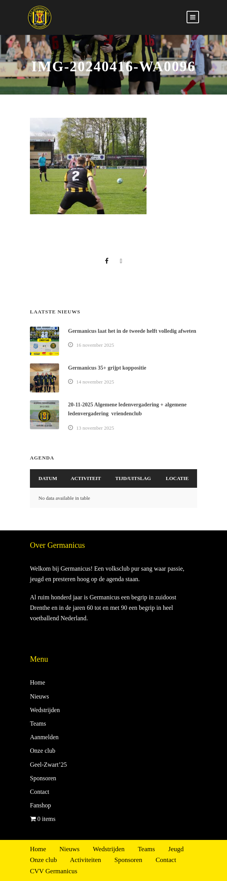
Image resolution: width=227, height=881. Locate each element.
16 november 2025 (95, 345)
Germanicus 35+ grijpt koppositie (107, 368)
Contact (39, 791)
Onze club (42, 750)
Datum (47, 478)
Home (37, 682)
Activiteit (86, 478)
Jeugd (176, 849)
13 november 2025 (95, 428)
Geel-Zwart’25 (48, 764)
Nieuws (39, 696)
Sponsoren (43, 778)
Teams (38, 723)
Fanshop (40, 805)
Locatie (177, 478)
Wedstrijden (45, 710)
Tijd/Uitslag (133, 478)
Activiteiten (85, 860)
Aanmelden (44, 737)
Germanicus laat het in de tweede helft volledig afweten (132, 331)
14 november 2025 (95, 382)
